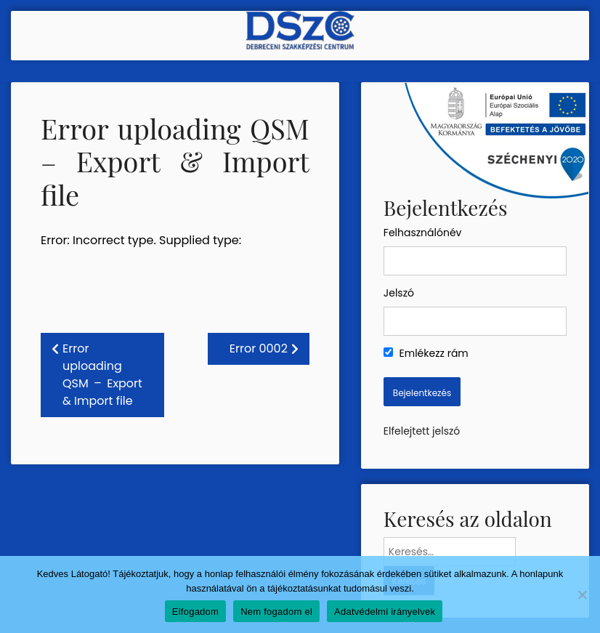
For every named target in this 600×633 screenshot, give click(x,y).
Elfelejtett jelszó (422, 431)
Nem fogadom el (276, 611)
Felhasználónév (423, 232)
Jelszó (399, 293)
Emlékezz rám (426, 353)
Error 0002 (259, 348)
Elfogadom (195, 611)
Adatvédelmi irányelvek (384, 611)
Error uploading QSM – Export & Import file (102, 374)
